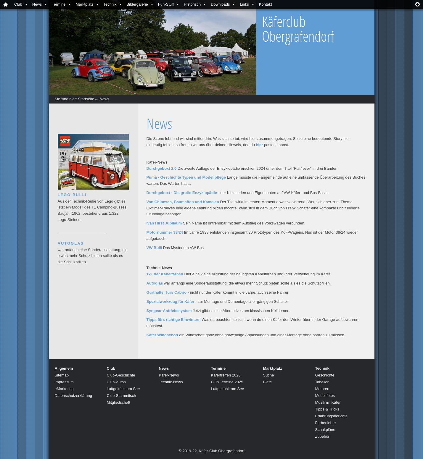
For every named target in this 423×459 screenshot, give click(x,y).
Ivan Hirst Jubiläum (164, 223)
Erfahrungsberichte (331, 416)
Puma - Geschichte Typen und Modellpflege (186, 177)
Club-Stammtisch (121, 395)
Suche (268, 375)
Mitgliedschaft (118, 402)
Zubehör (322, 436)
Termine (58, 4)
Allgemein (64, 368)
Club (18, 4)
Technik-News (171, 382)
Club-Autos (116, 382)
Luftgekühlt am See (123, 389)
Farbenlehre (325, 423)
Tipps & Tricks (327, 409)
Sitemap (62, 375)
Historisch (192, 4)
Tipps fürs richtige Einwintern (174, 319)
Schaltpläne (325, 429)
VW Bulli (154, 247)
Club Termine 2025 (227, 382)
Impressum (64, 382)
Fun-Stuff (166, 4)
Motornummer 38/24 (165, 232)
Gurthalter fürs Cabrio (167, 292)
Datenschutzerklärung (73, 395)
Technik (109, 4)
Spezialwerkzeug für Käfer (170, 301)
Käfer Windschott (162, 335)
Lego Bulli (72, 195)
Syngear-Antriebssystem (169, 310)
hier (259, 145)
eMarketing (64, 389)
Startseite (86, 99)
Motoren (322, 389)
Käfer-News (169, 375)
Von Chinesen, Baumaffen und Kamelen (183, 202)
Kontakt (265, 4)
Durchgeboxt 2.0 (162, 168)
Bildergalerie (137, 4)
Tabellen (322, 382)
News (37, 4)
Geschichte (324, 375)
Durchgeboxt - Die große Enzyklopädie (182, 192)
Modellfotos (325, 395)
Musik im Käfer (328, 402)
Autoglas (155, 283)
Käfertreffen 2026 (226, 375)
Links (244, 4)
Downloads (220, 4)
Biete (267, 382)
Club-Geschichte (121, 375)
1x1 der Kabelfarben (165, 274)
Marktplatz (85, 4)
